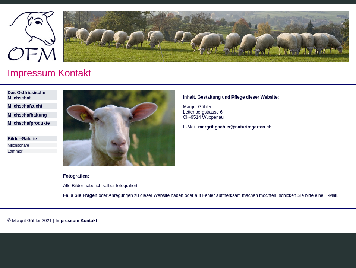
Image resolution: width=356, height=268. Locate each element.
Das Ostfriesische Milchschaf (26, 95)
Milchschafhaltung (27, 115)
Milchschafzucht (24, 106)
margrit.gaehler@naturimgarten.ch (234, 127)
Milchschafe (18, 145)
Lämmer (14, 151)
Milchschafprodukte (28, 123)
